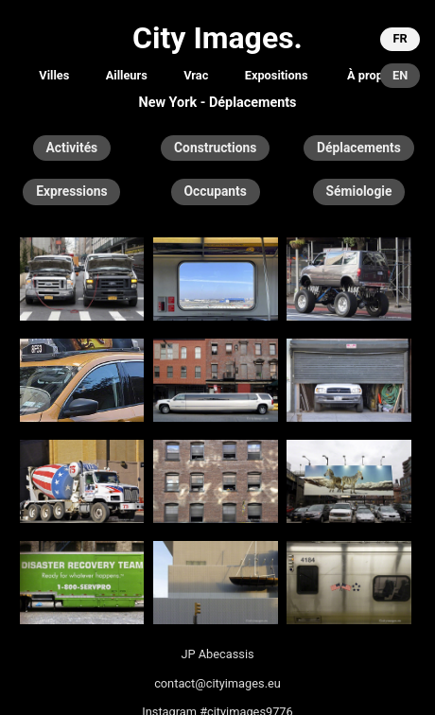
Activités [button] (72, 147)
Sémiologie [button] (359, 191)
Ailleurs (127, 75)
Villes (54, 75)
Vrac (195, 75)
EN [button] (400, 75)
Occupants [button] (215, 191)
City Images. (217, 38)
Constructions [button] (215, 147)
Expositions (276, 75)
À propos (371, 75)
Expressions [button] (71, 191)
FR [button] (399, 38)
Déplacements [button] (359, 147)
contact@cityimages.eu (217, 683)
